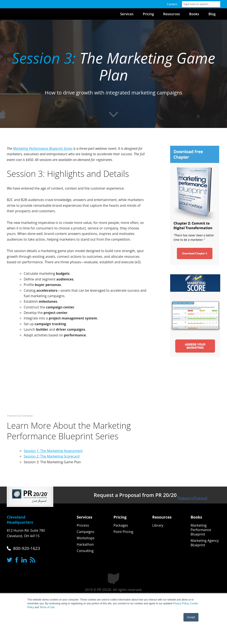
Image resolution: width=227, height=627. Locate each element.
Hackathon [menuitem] (85, 544)
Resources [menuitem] (171, 14)
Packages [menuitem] (121, 525)
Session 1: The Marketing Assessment (53, 450)
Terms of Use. (47, 607)
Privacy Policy (181, 603)
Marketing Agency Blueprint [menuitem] (205, 542)
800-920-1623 (26, 548)
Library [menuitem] (157, 525)
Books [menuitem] (194, 14)
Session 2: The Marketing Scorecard (51, 456)
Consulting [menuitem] (85, 551)
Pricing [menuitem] (148, 14)
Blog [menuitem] (212, 14)
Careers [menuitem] (172, 4)
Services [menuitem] (127, 14)
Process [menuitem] (83, 525)
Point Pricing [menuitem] (123, 532)
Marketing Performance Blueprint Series (42, 148)
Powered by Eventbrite (20, 415)
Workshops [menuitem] (85, 538)
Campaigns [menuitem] (85, 532)
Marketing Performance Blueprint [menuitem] (201, 530)
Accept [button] (191, 617)
